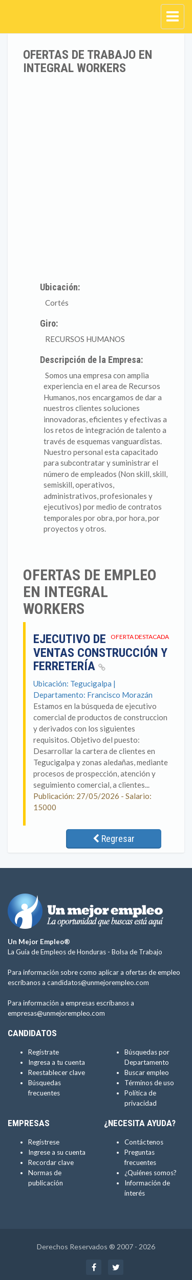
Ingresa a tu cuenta (56, 1062)
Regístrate (43, 1052)
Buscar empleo (146, 1072)
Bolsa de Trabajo (137, 952)
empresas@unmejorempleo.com (56, 1013)
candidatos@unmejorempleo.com (98, 982)
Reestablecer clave (56, 1072)
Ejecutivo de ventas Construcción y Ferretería (100, 652)
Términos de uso (149, 1083)
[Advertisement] (96, 176)
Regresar (114, 838)
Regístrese (43, 1142)
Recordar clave (51, 1162)
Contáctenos (143, 1142)
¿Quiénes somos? (150, 1173)
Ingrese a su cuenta (57, 1152)
